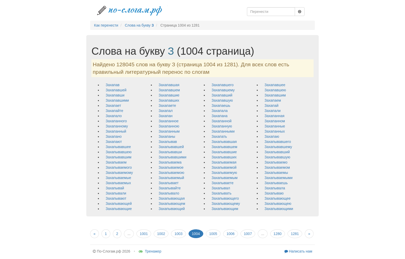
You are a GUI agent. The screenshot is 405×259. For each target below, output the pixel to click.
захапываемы (276, 173)
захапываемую (224, 173)
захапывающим (225, 209)
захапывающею (277, 203)
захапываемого (119, 167)
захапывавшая (224, 142)
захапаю (271, 136)
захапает (113, 105)
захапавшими (117, 100)
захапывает (168, 183)
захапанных (274, 131)
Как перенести (106, 25)
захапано (114, 136)
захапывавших (224, 157)
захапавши (115, 95)
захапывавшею (119, 152)
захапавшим (275, 95)
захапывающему (226, 203)
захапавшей (116, 90)
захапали (272, 111)
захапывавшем (224, 147)
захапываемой (224, 167)
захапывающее (277, 198)
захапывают (116, 198)
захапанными (223, 131)
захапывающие (119, 209)
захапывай (115, 188)
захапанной (221, 121)
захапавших (169, 100)
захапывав (168, 142)
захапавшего (222, 85)
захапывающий (172, 209)
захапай (271, 105)
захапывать (221, 193)
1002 (161, 234)
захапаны (167, 136)
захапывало (169, 193)
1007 (248, 234)
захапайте (114, 111)
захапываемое (171, 167)
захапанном (274, 121)
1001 (144, 234)
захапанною (169, 126)
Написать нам (298, 251)
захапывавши (170, 152)
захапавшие (169, 95)
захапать (219, 136)
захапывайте (170, 188)
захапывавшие (224, 152)
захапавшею (275, 90)
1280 (278, 234)
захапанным (169, 131)
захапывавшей (171, 147)
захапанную (222, 126)
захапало (114, 116)
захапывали (116, 193)
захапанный (116, 131)
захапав (113, 85)
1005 (213, 234)
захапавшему (223, 90)
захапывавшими (172, 157)
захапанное (168, 121)
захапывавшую (277, 157)
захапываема (170, 162)
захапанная (274, 116)
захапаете (167, 105)
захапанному (117, 126)
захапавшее (274, 85)
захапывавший (277, 152)
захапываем (116, 162)
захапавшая (169, 85)
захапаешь (221, 105)
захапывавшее (118, 147)
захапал (166, 111)
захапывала (274, 188)
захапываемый (171, 178)
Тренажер (150, 251)
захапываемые (118, 178)
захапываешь (276, 183)
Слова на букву (139, 25)
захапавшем (169, 90)
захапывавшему (278, 147)
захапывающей (119, 203)
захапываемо (275, 162)
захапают (114, 142)
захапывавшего (277, 142)
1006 (231, 234)
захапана (220, 116)
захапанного (116, 121)
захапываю (274, 193)
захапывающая (172, 198)
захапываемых (118, 183)
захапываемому (119, 173)
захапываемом (277, 167)
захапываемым (225, 178)
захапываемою (171, 173)
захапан (166, 116)
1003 (178, 234)
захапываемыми (278, 178)
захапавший (222, 95)
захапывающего (225, 198)
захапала (220, 111)
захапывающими (278, 209)
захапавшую (222, 100)
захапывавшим (118, 157)
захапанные (274, 126)
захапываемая (224, 162)
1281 (295, 234)
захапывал (221, 188)
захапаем (272, 100)
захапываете (222, 183)
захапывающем (172, 203)
